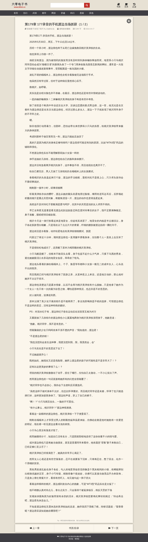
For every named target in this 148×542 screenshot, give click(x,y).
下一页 (113, 528)
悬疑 (82, 13)
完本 (126, 5)
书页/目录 (74, 528)
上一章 (35, 528)
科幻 (72, 13)
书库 (118, 5)
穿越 (63, 13)
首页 (16, 13)
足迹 (134, 5)
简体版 (71, 539)
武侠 (35, 13)
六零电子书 (63, 536)
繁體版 (77, 539)
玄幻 (25, 13)
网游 (53, 13)
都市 (44, 13)
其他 (91, 13)
